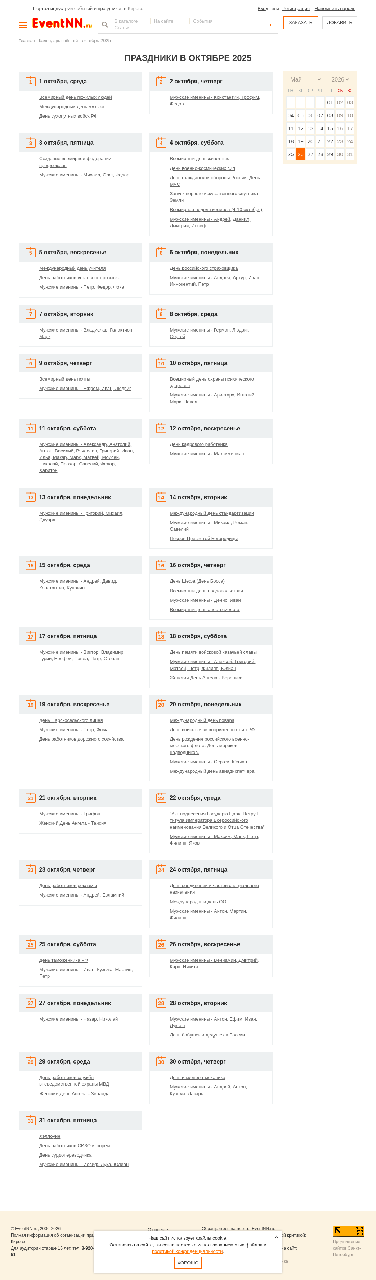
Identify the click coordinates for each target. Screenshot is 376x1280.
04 (291, 115)
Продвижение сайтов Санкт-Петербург (347, 1248)
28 (320, 154)
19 (300, 141)
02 (340, 102)
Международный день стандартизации (212, 513)
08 (330, 115)
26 (300, 154)
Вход (263, 8)
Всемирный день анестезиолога (205, 609)
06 (311, 115)
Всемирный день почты (64, 379)
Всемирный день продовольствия (206, 590)
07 (320, 115)
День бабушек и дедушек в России (207, 1035)
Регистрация (296, 8)
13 (311, 128)
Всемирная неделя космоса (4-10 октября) (216, 209)
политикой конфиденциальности (187, 1251)
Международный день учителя (72, 268)
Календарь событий (58, 40)
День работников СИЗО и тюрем (74, 1145)
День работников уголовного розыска (79, 277)
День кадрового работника (199, 444)
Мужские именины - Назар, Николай (78, 1019)
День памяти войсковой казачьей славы (213, 652)
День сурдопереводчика (65, 1155)
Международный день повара (202, 720)
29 (330, 154)
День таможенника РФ (63, 960)
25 (291, 154)
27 (311, 154)
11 (291, 128)
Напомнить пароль (335, 8)
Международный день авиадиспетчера (212, 771)
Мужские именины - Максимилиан (207, 453)
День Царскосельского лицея (71, 720)
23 (340, 141)
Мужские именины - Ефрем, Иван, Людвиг (85, 388)
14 (320, 128)
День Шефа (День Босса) (197, 581)
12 (300, 128)
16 (340, 128)
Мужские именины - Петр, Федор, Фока (81, 287)
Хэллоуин (49, 1136)
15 (330, 128)
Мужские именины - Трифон (69, 813)
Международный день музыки (71, 106)
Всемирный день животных (199, 158)
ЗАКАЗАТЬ (301, 22)
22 (330, 141)
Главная (27, 40)
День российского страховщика (204, 268)
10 (350, 115)
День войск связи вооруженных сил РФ (212, 729)
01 (330, 102)
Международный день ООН (200, 901)
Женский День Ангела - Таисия (72, 823)
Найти (104, 24)
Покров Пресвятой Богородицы (204, 538)
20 (311, 141)
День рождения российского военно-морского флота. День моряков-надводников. (210, 745)
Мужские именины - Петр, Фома (73, 729)
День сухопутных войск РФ (68, 116)
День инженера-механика (197, 1077)
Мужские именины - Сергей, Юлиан (208, 761)
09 (340, 115)
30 (340, 154)
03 (350, 102)
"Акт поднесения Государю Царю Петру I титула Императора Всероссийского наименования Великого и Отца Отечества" (217, 820)
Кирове (135, 8)
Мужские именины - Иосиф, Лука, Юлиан (84, 1164)
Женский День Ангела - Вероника (206, 677)
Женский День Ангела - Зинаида (74, 1093)
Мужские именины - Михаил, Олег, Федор (84, 174)
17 (350, 128)
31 (350, 154)
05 (300, 115)
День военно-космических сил (202, 168)
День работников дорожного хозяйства (81, 739)
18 (291, 141)
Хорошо (188, 1263)
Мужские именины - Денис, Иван (205, 600)
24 (350, 141)
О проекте (158, 1229)
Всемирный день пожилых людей (75, 97)
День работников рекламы (68, 885)
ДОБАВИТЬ (339, 22)
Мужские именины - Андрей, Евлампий (81, 895)
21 (320, 141)
